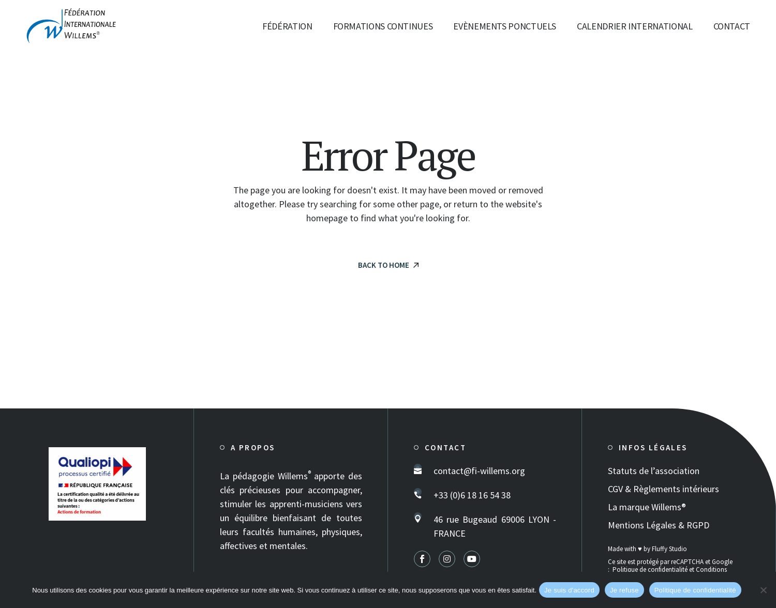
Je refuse (624, 590)
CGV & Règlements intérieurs (663, 489)
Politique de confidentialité (650, 569)
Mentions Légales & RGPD (658, 525)
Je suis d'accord (569, 590)
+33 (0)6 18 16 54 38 (472, 495)
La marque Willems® (647, 507)
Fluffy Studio (669, 548)
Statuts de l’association (653, 471)
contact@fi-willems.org (479, 471)
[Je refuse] (763, 590)
